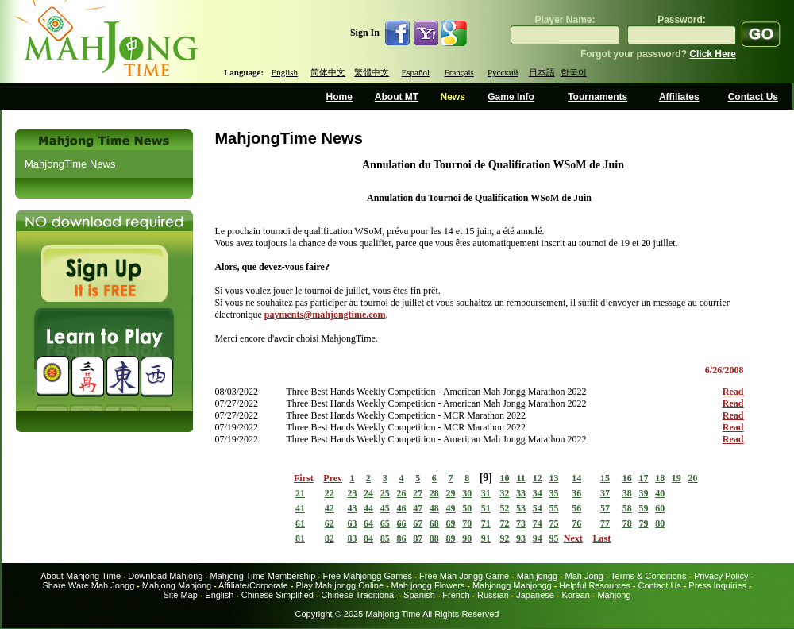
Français (459, 72)
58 (627, 508)
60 (660, 508)
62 (329, 523)
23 (352, 493)
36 (576, 493)
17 (643, 478)
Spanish (419, 595)
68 (434, 523)
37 (605, 493)
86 (401, 538)
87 (417, 538)
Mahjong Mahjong (176, 585)
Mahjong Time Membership (263, 576)
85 (385, 538)
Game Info (511, 96)
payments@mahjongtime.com (325, 314)
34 (537, 493)
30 (467, 493)
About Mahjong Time (80, 576)
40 (660, 493)
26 (401, 493)
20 (693, 478)
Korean (575, 595)
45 (385, 508)
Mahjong (613, 595)
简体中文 (327, 72)
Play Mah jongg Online (339, 585)
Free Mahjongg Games (367, 576)
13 (553, 478)
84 (368, 538)
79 (643, 523)
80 (660, 523)
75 (553, 523)
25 (385, 493)
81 (300, 538)
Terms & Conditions (648, 576)
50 (467, 508)
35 (553, 493)
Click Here (712, 54)
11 (520, 478)
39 (643, 493)
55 (553, 508)
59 (643, 508)
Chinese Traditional (358, 595)
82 (329, 538)
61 (300, 523)
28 (434, 493)
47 (417, 508)
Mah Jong (584, 576)
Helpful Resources (594, 585)
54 (537, 508)
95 (553, 538)
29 (451, 493)
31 (486, 493)
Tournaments (597, 96)
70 (467, 523)
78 (627, 523)
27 (417, 493)
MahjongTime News (70, 164)
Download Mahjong (165, 576)
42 (329, 508)
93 (521, 538)
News (452, 96)
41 (300, 508)
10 (504, 478)
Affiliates (679, 96)
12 (537, 478)
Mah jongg (537, 576)
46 (401, 508)
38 (627, 493)
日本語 (542, 72)
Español (416, 72)
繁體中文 (371, 72)
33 (521, 493)
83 (352, 538)
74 (537, 523)
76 (576, 523)
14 (576, 478)
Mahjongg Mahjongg (512, 585)
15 (605, 478)
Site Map (180, 595)
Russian (493, 595)
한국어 (574, 72)
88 (434, 538)
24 (368, 493)
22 (329, 493)
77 (605, 523)
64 (368, 523)
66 (401, 523)
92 (504, 538)
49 (451, 508)
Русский (503, 72)
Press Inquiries (717, 585)
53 (521, 508)
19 (676, 478)
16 (627, 478)
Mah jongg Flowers (428, 585)
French (455, 595)
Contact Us (753, 96)
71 (486, 523)
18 (660, 478)
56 (576, 508)
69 (451, 523)
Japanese (535, 595)
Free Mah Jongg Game (464, 576)
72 (504, 523)
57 (605, 508)
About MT (396, 96)
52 (504, 508)
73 (521, 523)
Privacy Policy (721, 576)
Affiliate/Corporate (253, 585)
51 (486, 508)
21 (300, 493)
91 (486, 538)
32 (504, 493)
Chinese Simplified (277, 595)
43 (352, 508)
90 (467, 538)
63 (352, 523)
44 (368, 508)
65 (385, 523)
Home (339, 96)
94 (537, 538)
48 (434, 508)
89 (451, 538)
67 (417, 523)
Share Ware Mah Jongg (89, 585)
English (284, 72)
